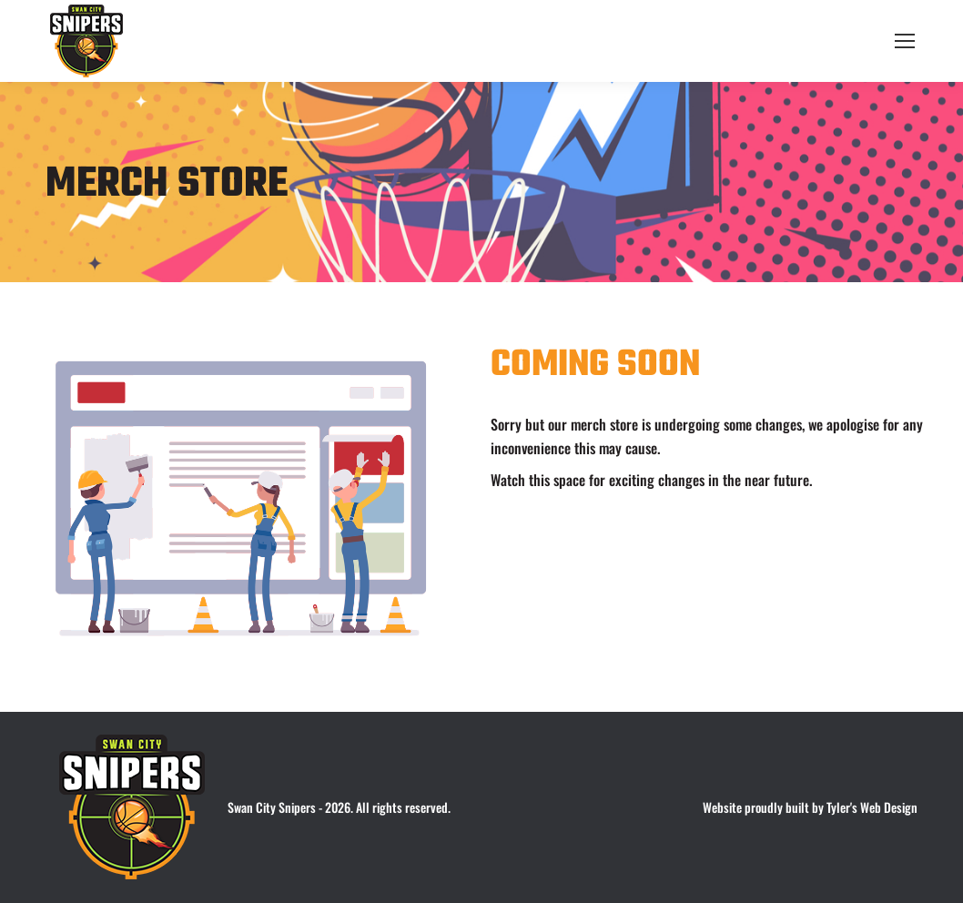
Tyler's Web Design (871, 807)
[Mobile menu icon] (904, 41)
